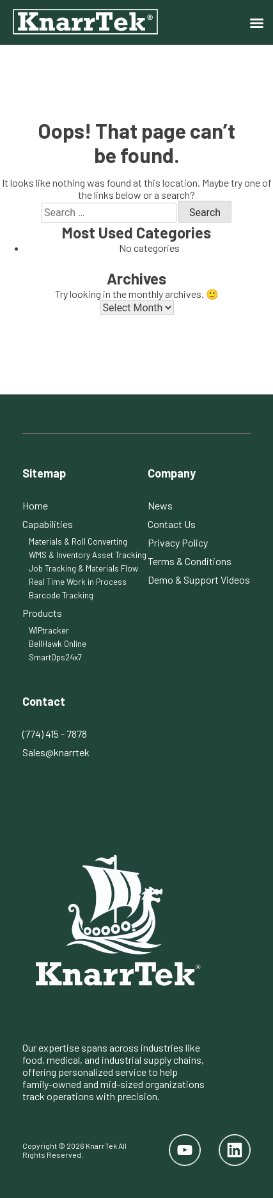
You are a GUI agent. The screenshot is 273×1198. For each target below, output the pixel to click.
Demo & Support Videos (199, 579)
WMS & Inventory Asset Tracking (87, 555)
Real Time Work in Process (78, 582)
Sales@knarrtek (56, 752)
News (160, 505)
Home (35, 505)
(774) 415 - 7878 (54, 733)
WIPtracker (49, 630)
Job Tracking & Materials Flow (83, 568)
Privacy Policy (178, 542)
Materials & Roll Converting (78, 541)
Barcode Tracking (61, 595)
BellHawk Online (57, 644)
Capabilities (47, 524)
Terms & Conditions (189, 561)
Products (42, 613)
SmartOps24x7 (55, 657)
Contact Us (172, 524)
